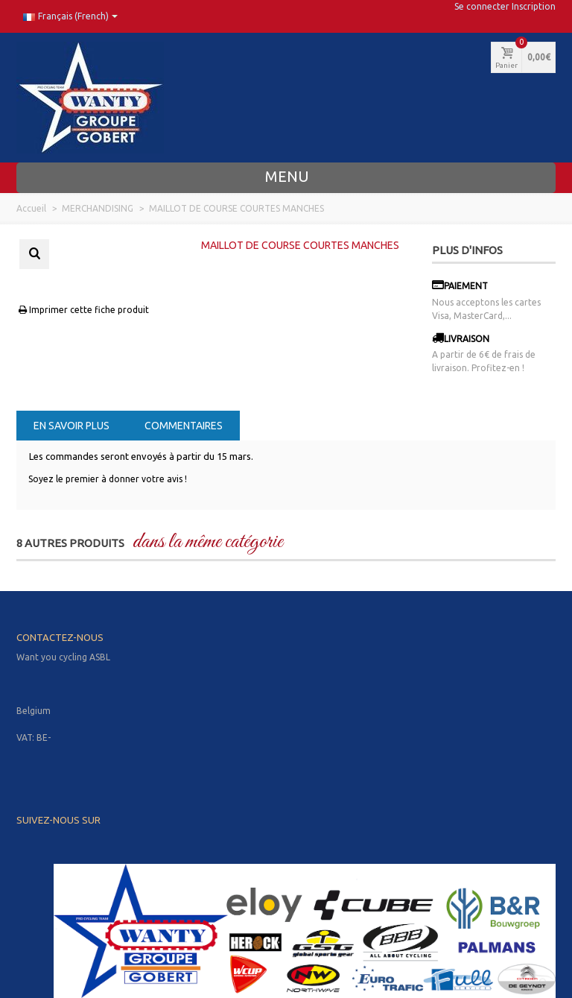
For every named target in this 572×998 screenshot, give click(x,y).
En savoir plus (71, 426)
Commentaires (183, 426)
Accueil (31, 208)
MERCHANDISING (97, 208)
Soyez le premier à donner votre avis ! (107, 479)
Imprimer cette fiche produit (83, 310)
